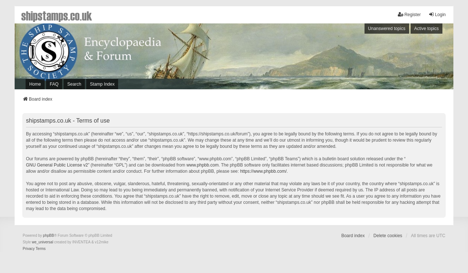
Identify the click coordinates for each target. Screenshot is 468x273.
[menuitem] (29, 249)
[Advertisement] (352, 58)
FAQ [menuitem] (54, 84)
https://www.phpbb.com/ (263, 171)
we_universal (42, 242)
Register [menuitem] (409, 14)
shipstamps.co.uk (56, 15)
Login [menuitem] (437, 14)
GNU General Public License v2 (57, 165)
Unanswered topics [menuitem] (386, 28)
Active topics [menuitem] (426, 28)
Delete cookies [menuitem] (387, 235)
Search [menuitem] (74, 84)
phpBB (48, 235)
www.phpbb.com (202, 165)
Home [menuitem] (35, 84)
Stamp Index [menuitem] (102, 84)
